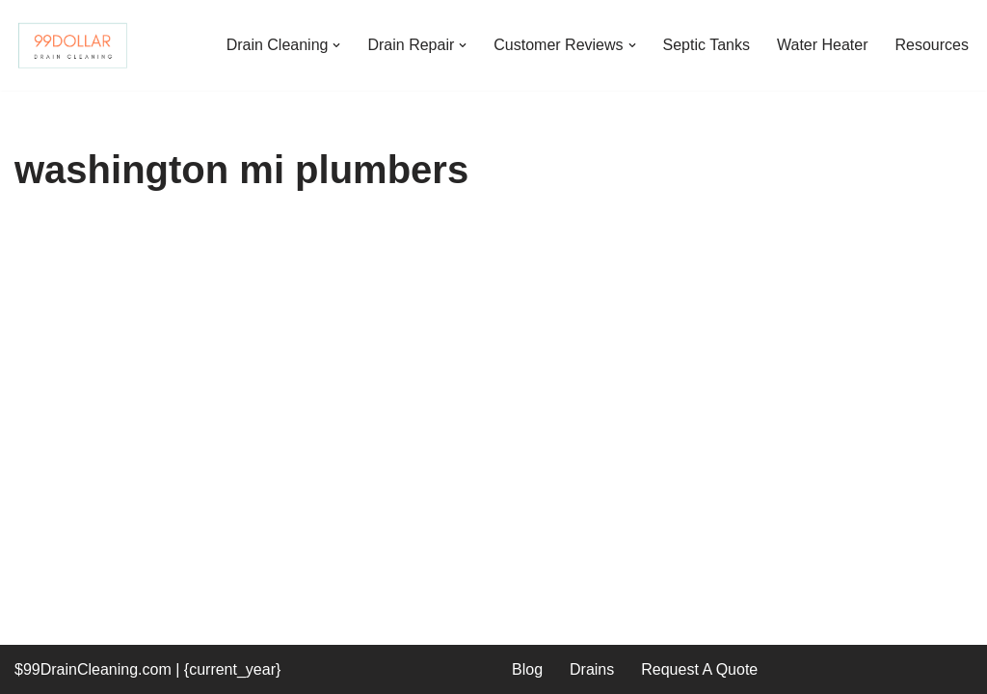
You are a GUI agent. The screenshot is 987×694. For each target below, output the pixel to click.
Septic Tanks (706, 45)
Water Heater (822, 45)
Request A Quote (699, 669)
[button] (336, 45)
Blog (527, 669)
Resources (932, 45)
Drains (592, 669)
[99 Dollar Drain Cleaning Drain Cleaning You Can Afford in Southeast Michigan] (72, 45)
